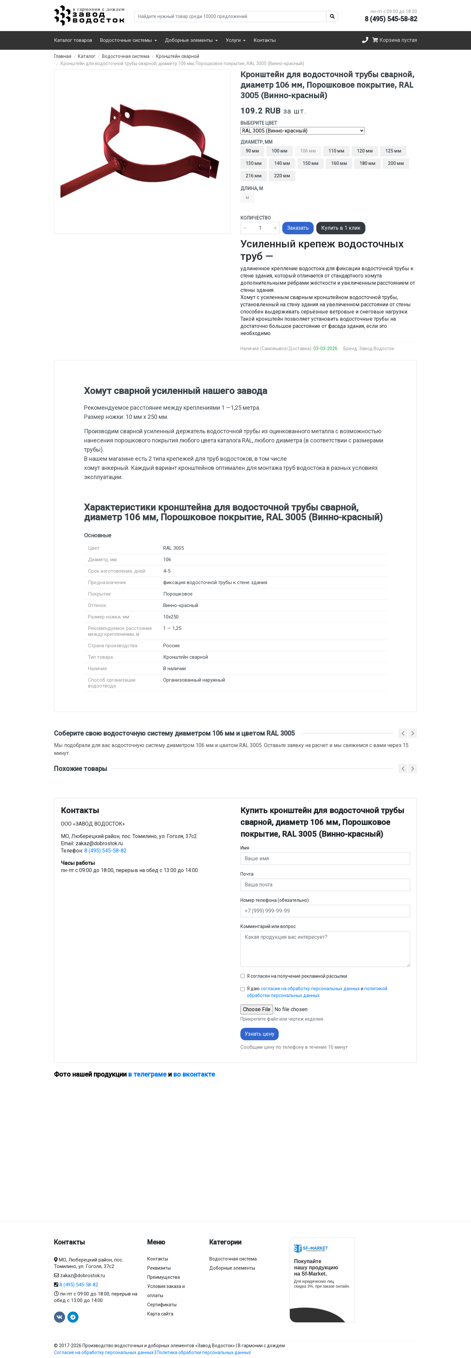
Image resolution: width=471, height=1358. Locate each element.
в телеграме (147, 1074)
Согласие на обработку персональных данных (104, 1352)
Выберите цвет (258, 123)
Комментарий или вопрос (268, 926)
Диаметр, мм (256, 142)
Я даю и (317, 992)
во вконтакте (194, 1074)
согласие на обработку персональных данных (310, 988)
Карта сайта (160, 1313)
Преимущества (163, 1277)
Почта (246, 874)
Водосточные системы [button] (126, 40)
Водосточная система (233, 1258)
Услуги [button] (234, 40)
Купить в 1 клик (340, 228)
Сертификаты (162, 1304)
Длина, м (251, 188)
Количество (255, 218)
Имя (244, 847)
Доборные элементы (232, 1268)
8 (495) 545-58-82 (391, 19)
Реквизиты (159, 1268)
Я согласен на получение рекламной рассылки (297, 976)
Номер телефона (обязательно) (274, 900)
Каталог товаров (73, 40)
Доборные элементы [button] (189, 40)
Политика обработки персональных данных (204, 1352)
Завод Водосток (376, 348)
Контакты (264, 40)
